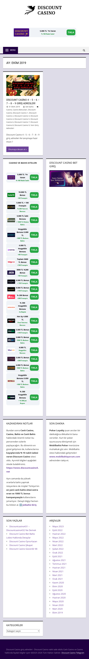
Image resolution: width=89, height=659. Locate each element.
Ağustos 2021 (59, 560)
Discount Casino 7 (22, 122)
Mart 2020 (57, 608)
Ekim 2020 (57, 586)
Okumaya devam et (16, 149)
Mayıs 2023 (58, 526)
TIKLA (71, 32)
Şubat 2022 (58, 548)
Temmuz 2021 (59, 563)
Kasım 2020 (58, 582)
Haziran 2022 (59, 533)
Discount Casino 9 (22, 125)
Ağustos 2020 (59, 593)
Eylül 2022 (57, 530)
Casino (9, 109)
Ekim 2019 (57, 612)
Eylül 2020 (57, 590)
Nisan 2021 (58, 571)
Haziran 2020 (59, 597)
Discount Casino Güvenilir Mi (23, 548)
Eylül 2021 (57, 556)
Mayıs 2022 (58, 537)
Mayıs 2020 (58, 601)
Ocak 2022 (57, 552)
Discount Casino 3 (22, 116)
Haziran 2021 (59, 567)
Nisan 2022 (58, 541)
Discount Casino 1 (20, 113)
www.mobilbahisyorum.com (64, 456)
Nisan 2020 (58, 605)
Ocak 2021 (57, 578)
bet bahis (30, 106)
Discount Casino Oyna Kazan (23, 541)
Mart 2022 (57, 545)
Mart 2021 (57, 575)
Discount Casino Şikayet (21, 545)
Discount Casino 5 (22, 119)
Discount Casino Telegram (73, 652)
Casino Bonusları (20, 109)
